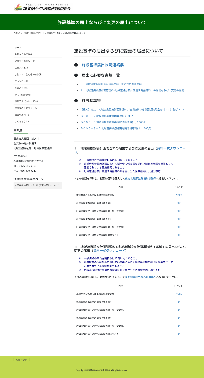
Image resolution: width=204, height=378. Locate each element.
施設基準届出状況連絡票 (103, 64)
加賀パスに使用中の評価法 (28, 74)
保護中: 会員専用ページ (29, 179)
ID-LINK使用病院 (23, 94)
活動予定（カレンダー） (27, 101)
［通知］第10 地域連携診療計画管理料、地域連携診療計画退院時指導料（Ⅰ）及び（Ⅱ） (132, 109)
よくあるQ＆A (22, 121)
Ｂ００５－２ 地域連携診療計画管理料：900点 (107, 116)
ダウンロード (21, 81)
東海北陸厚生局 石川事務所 (140, 178)
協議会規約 (21, 359)
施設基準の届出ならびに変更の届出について (37, 185)
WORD (178, 195)
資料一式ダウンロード (109, 250)
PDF (179, 203)
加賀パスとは (21, 67)
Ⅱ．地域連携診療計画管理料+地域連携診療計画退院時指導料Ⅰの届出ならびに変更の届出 (132, 90)
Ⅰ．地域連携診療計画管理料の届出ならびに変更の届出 (112, 84)
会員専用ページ (22, 114)
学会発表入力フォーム (26, 108)
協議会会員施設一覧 (25, 60)
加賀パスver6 (21, 87)
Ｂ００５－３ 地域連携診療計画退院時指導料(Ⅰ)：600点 (113, 122)
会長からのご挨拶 (24, 54)
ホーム (18, 47)
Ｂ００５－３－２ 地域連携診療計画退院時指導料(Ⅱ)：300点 (115, 128)
